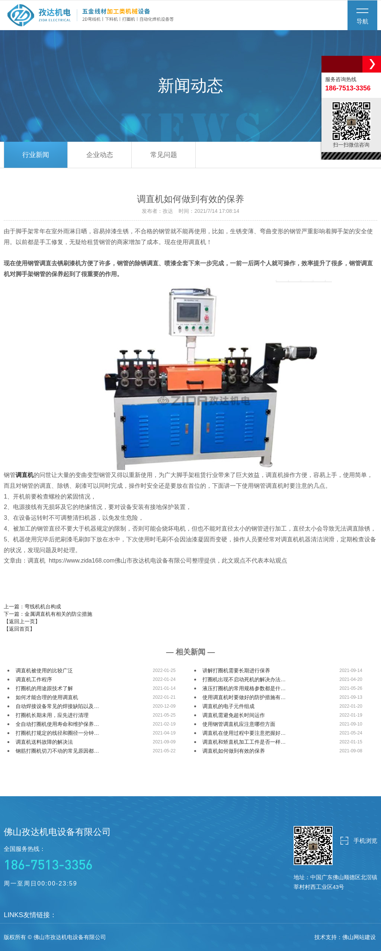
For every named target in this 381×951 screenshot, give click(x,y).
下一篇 (48, 614)
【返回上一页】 (22, 621)
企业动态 (99, 154)
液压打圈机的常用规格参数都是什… (244, 688)
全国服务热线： (57, 859)
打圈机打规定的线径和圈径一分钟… (57, 733)
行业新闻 (35, 154)
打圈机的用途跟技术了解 (44, 688)
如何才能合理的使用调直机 (47, 697)
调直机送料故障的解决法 (44, 742)
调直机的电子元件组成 (228, 706)
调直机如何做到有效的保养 (233, 751)
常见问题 (163, 154)
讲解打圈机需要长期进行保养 (236, 670)
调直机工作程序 (34, 679)
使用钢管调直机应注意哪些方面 (238, 724)
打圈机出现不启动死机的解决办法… (244, 679)
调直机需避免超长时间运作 (233, 715)
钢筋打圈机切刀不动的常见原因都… (57, 751)
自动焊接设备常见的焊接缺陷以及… (57, 706)
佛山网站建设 (359, 937)
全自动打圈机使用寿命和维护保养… (57, 724)
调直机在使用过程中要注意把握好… (244, 733)
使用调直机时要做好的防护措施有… (244, 697)
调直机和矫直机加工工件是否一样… (244, 742)
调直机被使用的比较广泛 (44, 670)
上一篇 (32, 606)
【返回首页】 (19, 629)
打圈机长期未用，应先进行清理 (52, 715)
